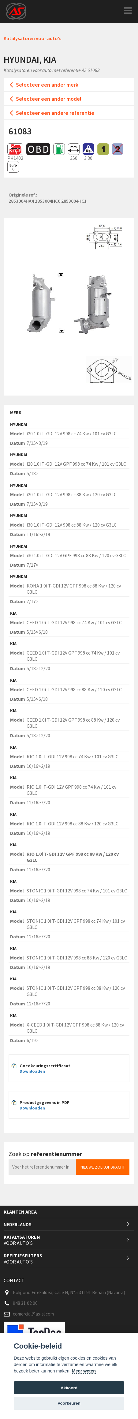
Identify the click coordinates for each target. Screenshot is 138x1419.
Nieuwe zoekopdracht (102, 1167)
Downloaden (32, 1071)
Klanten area (20, 1212)
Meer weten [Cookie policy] (84, 1370)
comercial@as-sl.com (33, 1314)
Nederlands (18, 1224)
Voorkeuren (69, 1403)
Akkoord (69, 1388)
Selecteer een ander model (48, 98)
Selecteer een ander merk (47, 84)
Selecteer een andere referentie (55, 112)
